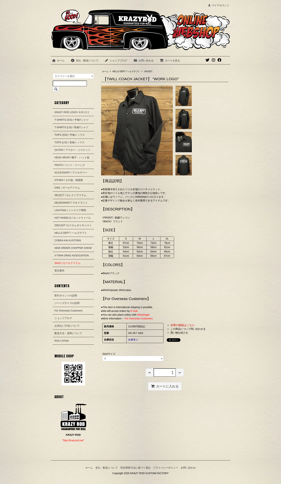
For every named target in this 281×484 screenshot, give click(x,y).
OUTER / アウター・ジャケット (72, 149)
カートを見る (170, 60)
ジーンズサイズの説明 (67, 303)
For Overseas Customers (68, 310)
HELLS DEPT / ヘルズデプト (126, 71)
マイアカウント (218, 5)
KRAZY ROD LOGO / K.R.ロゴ (71, 112)
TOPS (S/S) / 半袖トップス (69, 134)
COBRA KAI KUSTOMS (67, 240)
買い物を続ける (179, 332)
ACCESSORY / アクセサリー (70, 172)
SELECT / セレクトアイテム (70, 195)
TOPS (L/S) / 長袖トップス (69, 142)
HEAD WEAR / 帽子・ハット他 (71, 157)
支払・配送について (84, 60)
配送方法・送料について (68, 333)
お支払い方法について (67, 325)
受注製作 (59, 270)
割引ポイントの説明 (65, 295)
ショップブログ (115, 60)
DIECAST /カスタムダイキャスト (73, 225)
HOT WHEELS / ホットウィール (72, 217)
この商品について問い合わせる (188, 328)
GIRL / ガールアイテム (67, 187)
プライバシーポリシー (165, 467)
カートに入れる (165, 386)
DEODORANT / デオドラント (71, 202)
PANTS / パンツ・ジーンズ (69, 165)
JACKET (148, 71)
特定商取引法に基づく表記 (135, 467)
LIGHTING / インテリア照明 (70, 210)
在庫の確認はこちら (182, 325)
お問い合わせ (143, 60)
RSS (57, 340)
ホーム (58, 60)
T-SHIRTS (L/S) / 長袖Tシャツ (71, 127)
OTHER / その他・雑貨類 (68, 180)
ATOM (65, 340)
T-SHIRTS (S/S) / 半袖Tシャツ (71, 119)
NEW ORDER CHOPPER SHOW (73, 247)
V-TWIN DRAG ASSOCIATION (71, 255)
